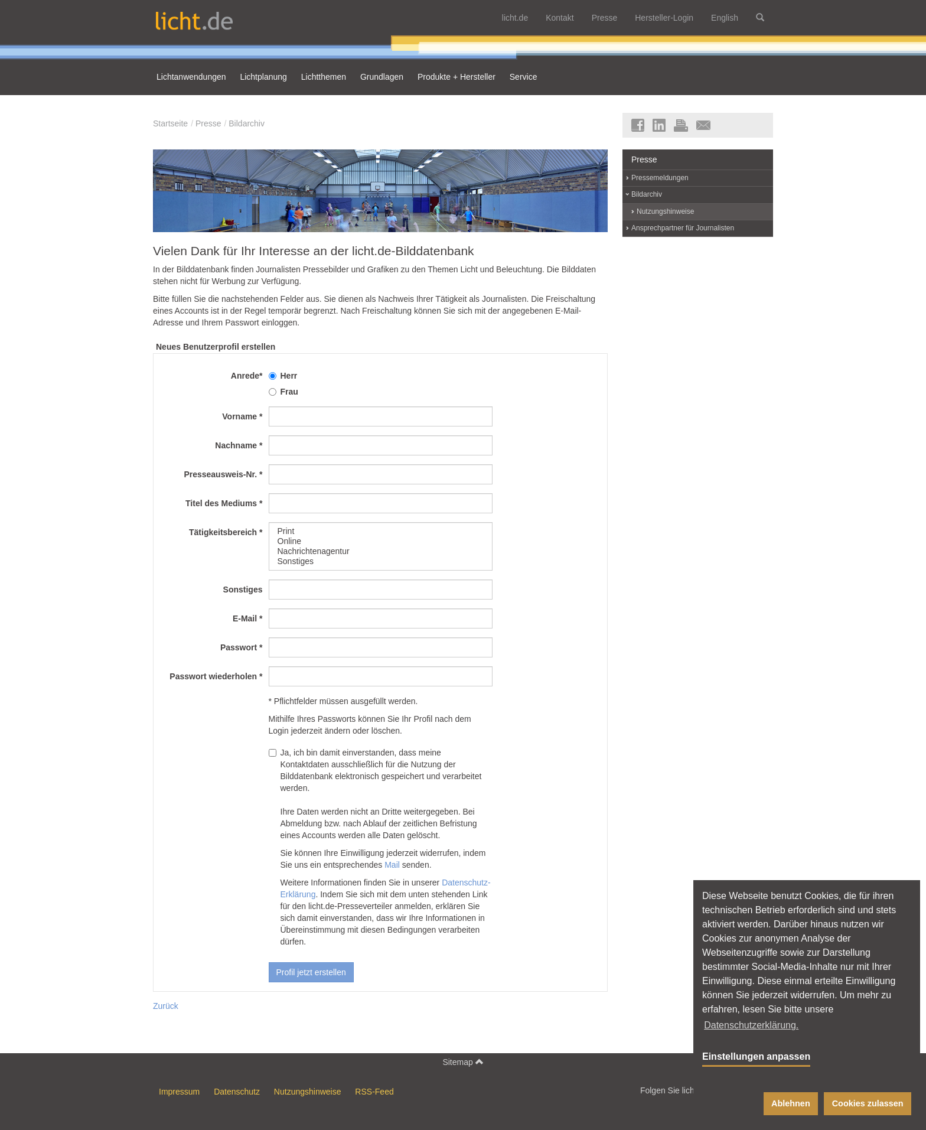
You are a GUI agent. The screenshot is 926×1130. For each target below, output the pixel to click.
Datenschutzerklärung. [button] (751, 1025)
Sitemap (462, 1062)
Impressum (179, 1091)
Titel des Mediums (223, 503)
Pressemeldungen (660, 178)
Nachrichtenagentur (380, 551)
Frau (283, 391)
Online (380, 541)
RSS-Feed (374, 1091)
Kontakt (559, 17)
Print (380, 531)
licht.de (515, 17)
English (724, 17)
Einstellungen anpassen (756, 1056)
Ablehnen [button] (790, 1103)
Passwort (241, 647)
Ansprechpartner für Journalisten (682, 228)
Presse (605, 17)
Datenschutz (237, 1091)
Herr (283, 375)
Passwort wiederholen (215, 676)
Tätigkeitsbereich (226, 532)
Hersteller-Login (664, 17)
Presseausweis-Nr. (223, 474)
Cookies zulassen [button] (868, 1103)
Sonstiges (380, 561)
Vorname (242, 416)
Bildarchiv (247, 123)
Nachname (238, 445)
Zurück (165, 1006)
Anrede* (247, 375)
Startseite (170, 123)
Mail (392, 865)
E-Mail (248, 618)
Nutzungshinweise (665, 211)
